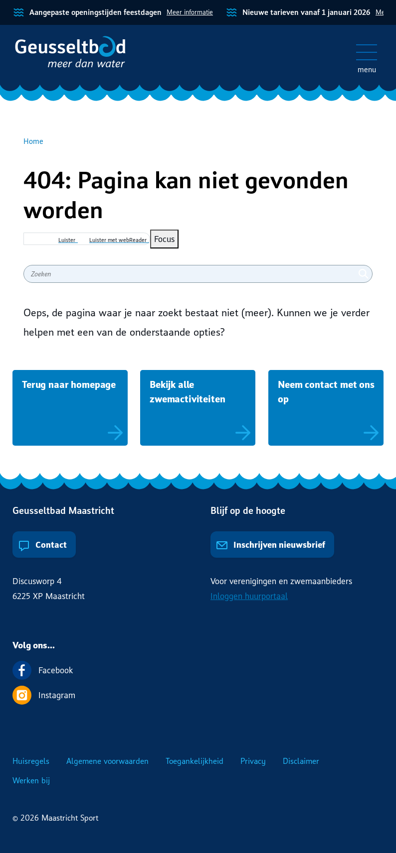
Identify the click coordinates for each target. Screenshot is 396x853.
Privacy (253, 760)
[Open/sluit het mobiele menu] (367, 52)
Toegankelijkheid (194, 760)
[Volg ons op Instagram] (198, 695)
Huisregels (30, 760)
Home (33, 141)
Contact (42, 545)
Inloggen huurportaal (249, 596)
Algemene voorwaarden (107, 760)
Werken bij (31, 780)
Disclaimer (301, 760)
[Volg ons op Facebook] (198, 670)
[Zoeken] (364, 274)
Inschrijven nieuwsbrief (270, 545)
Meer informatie (190, 11)
